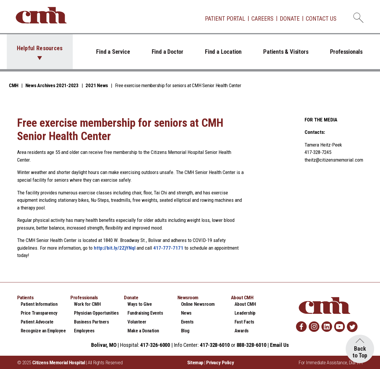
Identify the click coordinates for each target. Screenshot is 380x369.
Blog (185, 331)
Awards (242, 331)
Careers (262, 18)
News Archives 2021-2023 (52, 85)
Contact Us (321, 18)
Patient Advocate (37, 322)
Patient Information (39, 304)
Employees (84, 331)
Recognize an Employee (43, 331)
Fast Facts (244, 322)
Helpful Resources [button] (40, 48)
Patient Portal (225, 18)
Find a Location (223, 51)
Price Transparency (39, 313)
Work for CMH (87, 304)
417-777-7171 (168, 248)
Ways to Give (139, 304)
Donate (290, 18)
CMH (13, 85)
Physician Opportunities (96, 313)
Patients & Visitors (285, 51)
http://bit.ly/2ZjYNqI (114, 248)
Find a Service (113, 51)
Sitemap (195, 362)
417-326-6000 (155, 345)
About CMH (245, 304)
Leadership (245, 313)
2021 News (96, 85)
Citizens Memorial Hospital (58, 362)
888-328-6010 (251, 345)
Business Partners (91, 322)
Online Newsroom (198, 304)
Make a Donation (143, 331)
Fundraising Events (145, 313)
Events (187, 322)
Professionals (346, 51)
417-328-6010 (215, 345)
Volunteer (136, 322)
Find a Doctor (167, 51)
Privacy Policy (220, 362)
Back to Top (359, 352)
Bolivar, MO (103, 345)
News (186, 313)
